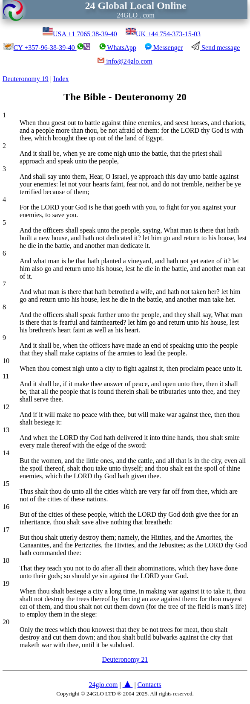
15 (6, 483)
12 (6, 406)
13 (6, 429)
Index (61, 78)
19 (6, 583)
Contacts (149, 684)
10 (6, 360)
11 (6, 376)
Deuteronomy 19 (26, 78)
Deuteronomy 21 (125, 659)
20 (6, 621)
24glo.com (103, 684)
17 (6, 529)
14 (6, 453)
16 (6, 506)
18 (6, 560)
